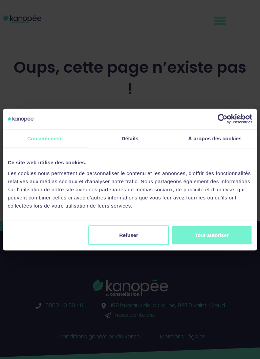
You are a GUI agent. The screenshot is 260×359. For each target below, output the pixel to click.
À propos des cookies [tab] (215, 138)
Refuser (128, 235)
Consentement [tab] (45, 138)
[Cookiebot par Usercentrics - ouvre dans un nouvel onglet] (222, 119)
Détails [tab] (130, 138)
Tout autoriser (212, 235)
